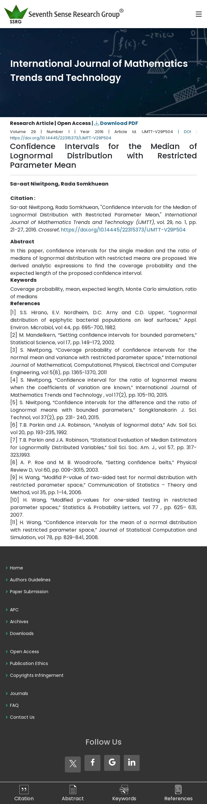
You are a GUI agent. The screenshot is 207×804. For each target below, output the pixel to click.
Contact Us (22, 717)
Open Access (24, 651)
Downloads (22, 633)
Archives (19, 621)
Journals (19, 693)
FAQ (14, 705)
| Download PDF (115, 123)
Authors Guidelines (30, 580)
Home (16, 568)
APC (14, 610)
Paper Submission (29, 591)
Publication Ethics (29, 663)
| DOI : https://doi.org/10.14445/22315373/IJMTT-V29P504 (103, 135)
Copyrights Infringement (37, 675)
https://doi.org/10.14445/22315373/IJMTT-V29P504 (123, 229)
